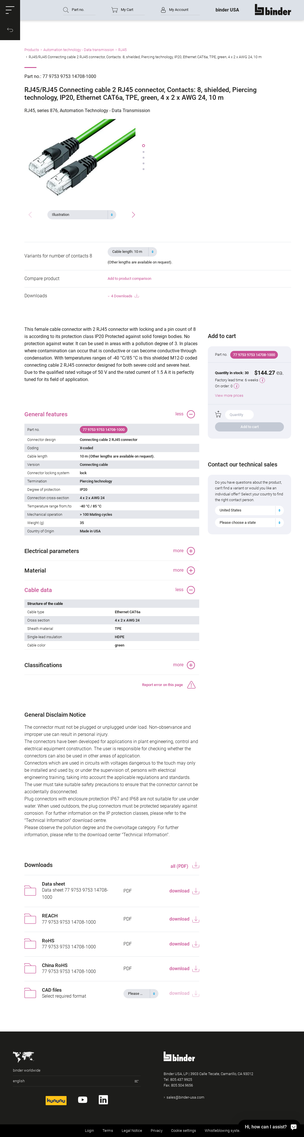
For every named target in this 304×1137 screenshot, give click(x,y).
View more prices (229, 395)
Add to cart (250, 427)
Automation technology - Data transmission (78, 50)
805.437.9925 (181, 1079)
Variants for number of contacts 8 (58, 256)
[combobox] (81, 214)
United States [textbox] (230, 510)
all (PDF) (180, 866)
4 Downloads (125, 296)
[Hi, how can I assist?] (269, 1127)
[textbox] (79, 215)
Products (31, 50)
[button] (10, 10)
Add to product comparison (129, 278)
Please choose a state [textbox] (238, 522)
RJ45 (122, 50)
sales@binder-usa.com (185, 1097)
